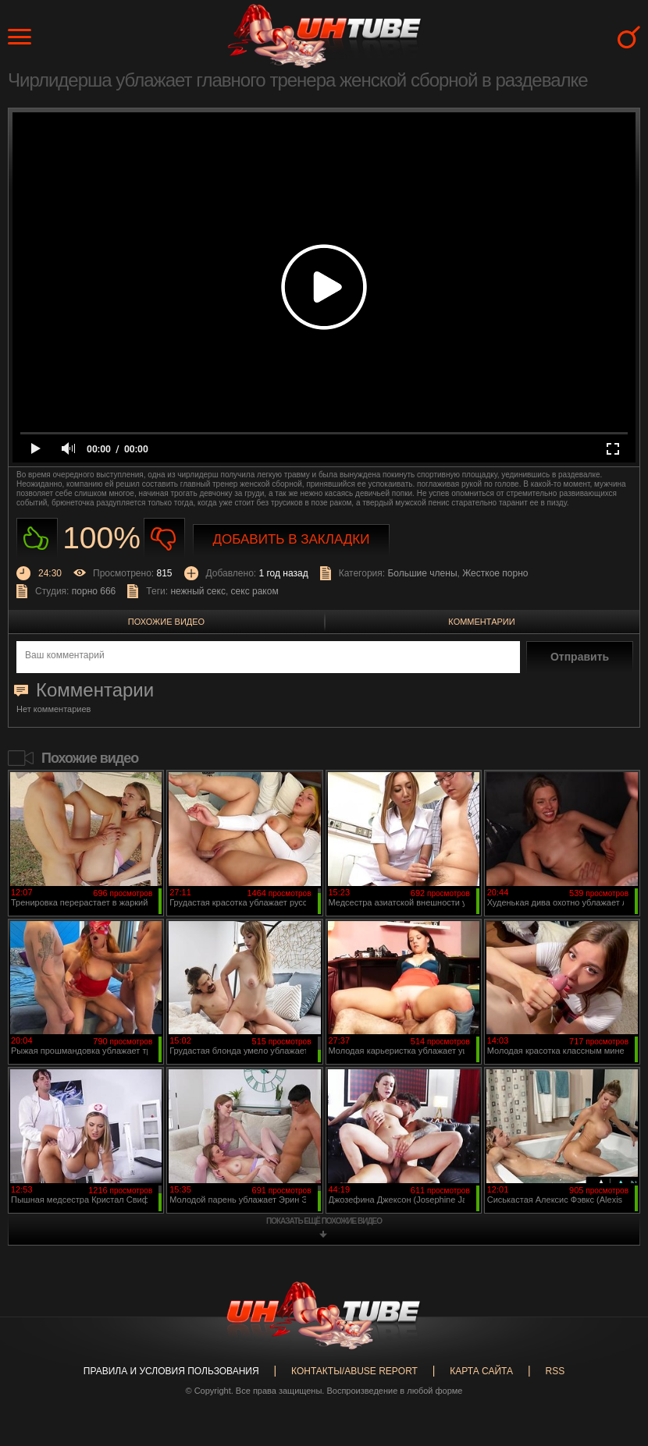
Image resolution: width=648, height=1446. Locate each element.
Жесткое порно (495, 573)
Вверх (612, 1360)
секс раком (255, 591)
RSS (554, 1371)
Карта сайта (481, 1371)
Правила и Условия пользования (171, 1371)
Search (629, 37)
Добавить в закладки (291, 539)
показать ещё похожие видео (324, 1221)
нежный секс (198, 591)
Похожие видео (166, 621)
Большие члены (422, 573)
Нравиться (37, 538)
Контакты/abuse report (354, 1371)
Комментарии (481, 621)
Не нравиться (164, 538)
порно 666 (94, 591)
